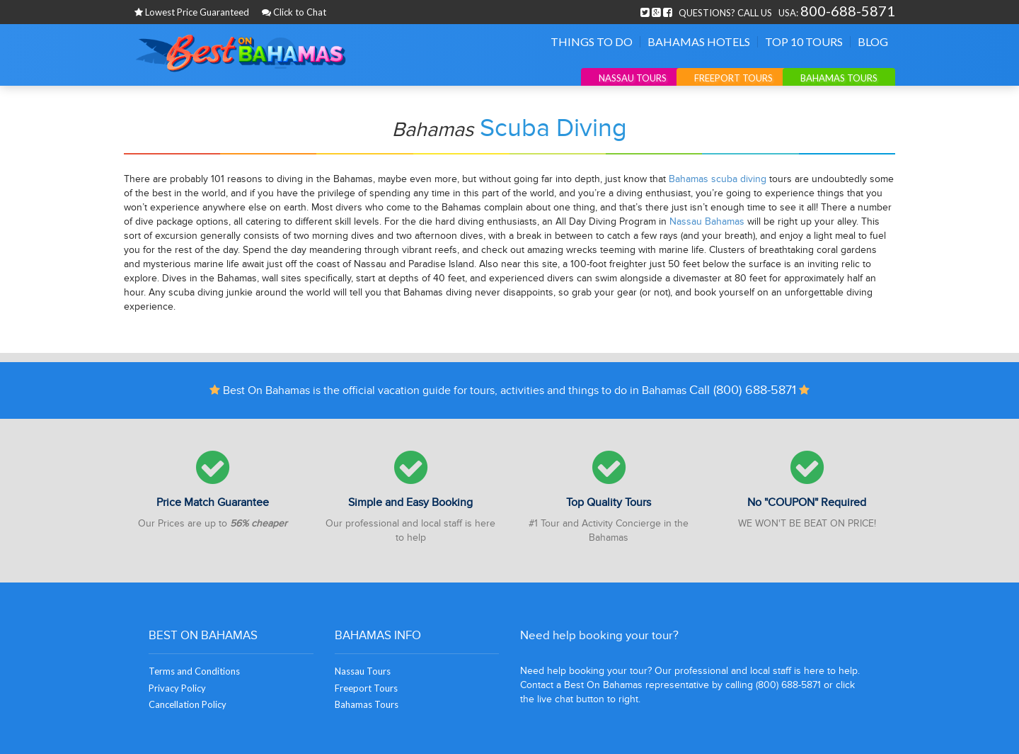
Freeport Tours (733, 78)
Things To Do (592, 41)
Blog (873, 41)
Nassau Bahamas (706, 221)
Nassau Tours (633, 78)
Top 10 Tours (804, 41)
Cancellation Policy (187, 704)
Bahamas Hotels (698, 41)
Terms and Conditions (194, 671)
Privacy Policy (177, 688)
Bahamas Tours (838, 78)
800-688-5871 (847, 10)
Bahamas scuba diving (717, 179)
